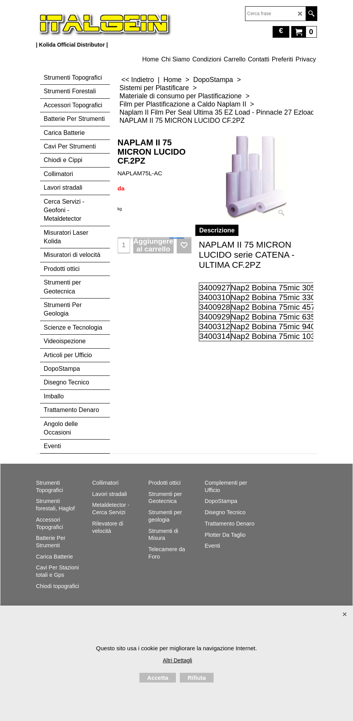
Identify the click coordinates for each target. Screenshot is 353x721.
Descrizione (217, 230)
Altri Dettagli (177, 660)
